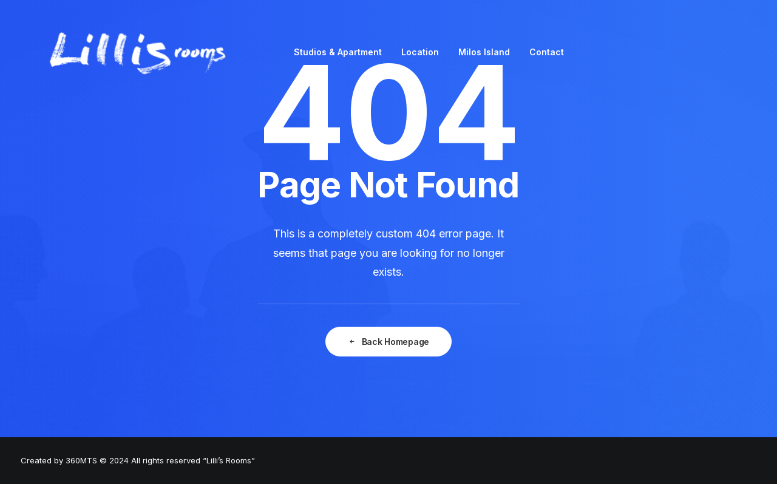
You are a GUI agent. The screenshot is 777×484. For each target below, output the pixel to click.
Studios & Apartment (338, 52)
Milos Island (484, 52)
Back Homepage (388, 341)
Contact (546, 52)
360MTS (81, 460)
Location (420, 52)
